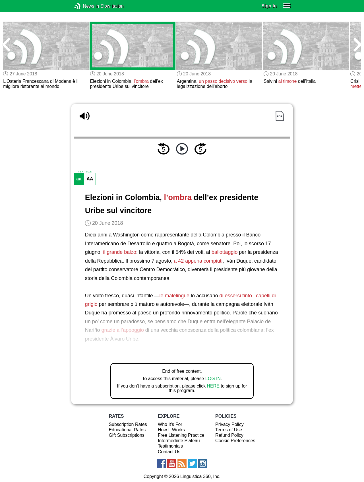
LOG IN (213, 378)
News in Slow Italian (86, 6)
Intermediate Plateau (179, 440)
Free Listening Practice (181, 435)
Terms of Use (228, 429)
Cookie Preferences (235, 440)
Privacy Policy (229, 424)
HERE (213, 386)
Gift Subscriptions (126, 435)
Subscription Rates (128, 424)
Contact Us (169, 451)
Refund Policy (229, 435)
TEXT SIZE (85, 171)
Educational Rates (127, 429)
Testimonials (170, 446)
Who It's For (170, 424)
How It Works (171, 429)
